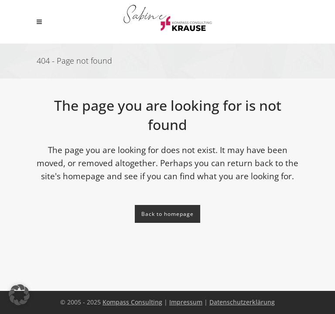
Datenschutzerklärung (242, 302)
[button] (19, 295)
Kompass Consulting (132, 302)
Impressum (185, 302)
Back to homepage (167, 214)
